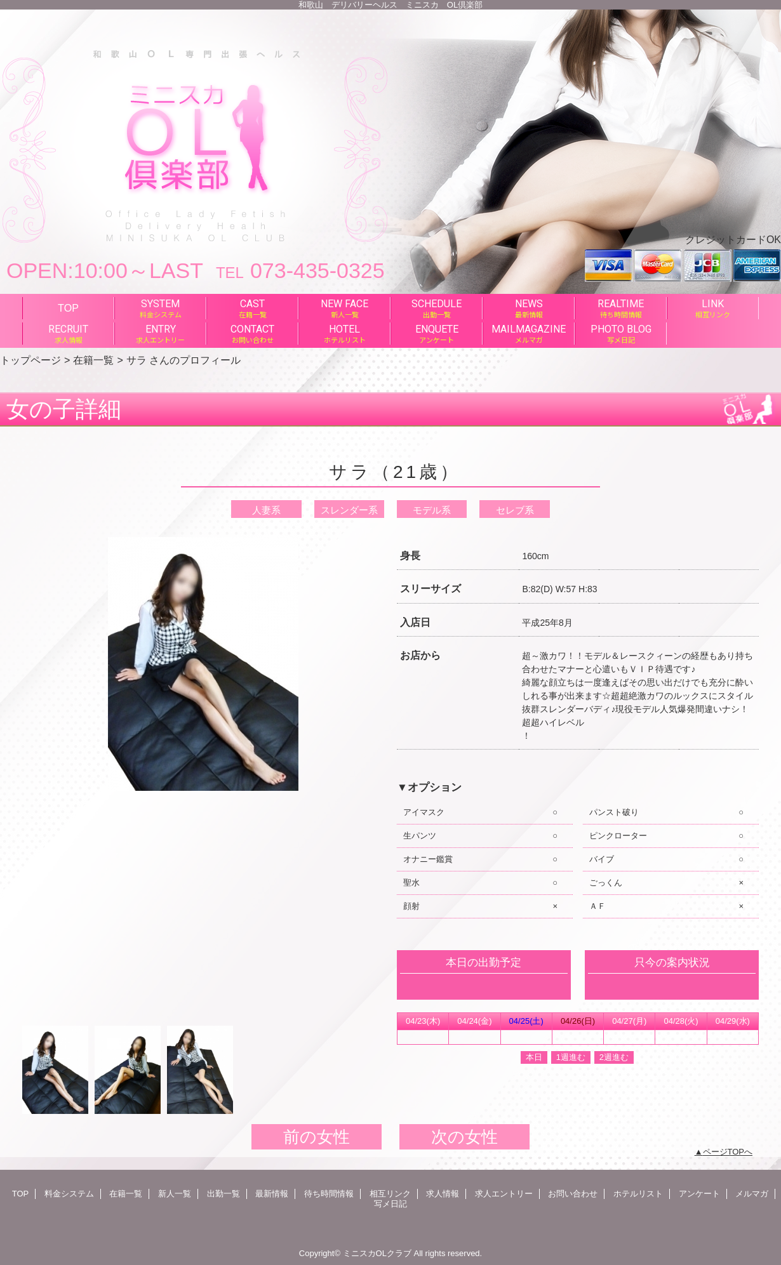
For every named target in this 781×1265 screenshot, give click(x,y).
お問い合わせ (572, 1193)
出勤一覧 (223, 1193)
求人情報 (442, 1193)
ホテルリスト (638, 1193)
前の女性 (316, 1136)
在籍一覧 (93, 360)
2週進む (614, 1057)
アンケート (699, 1193)
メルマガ (751, 1193)
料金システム (69, 1193)
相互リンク (390, 1193)
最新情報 (271, 1193)
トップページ (30, 360)
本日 (534, 1057)
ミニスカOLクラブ (377, 1253)
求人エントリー (504, 1193)
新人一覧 (174, 1193)
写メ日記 (390, 1204)
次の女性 (464, 1136)
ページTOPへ (728, 1151)
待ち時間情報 (329, 1193)
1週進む (570, 1057)
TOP (68, 308)
